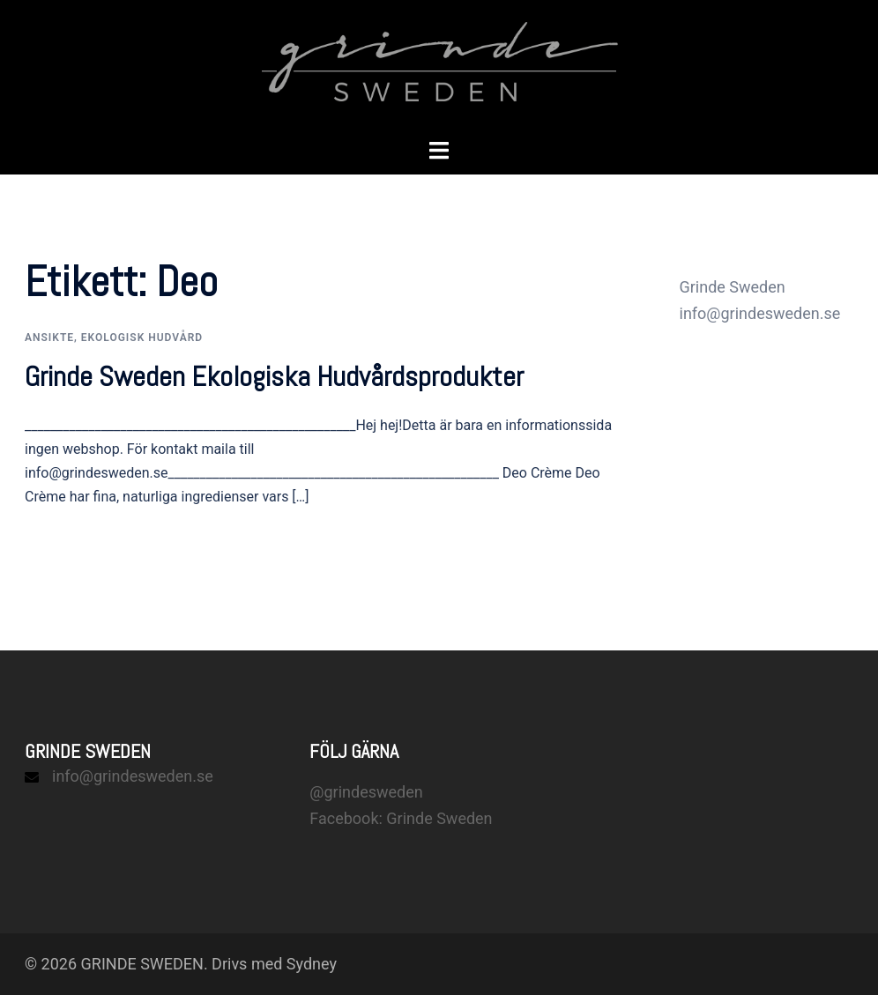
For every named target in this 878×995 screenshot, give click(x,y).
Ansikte (49, 337)
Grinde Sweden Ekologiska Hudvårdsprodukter (274, 376)
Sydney (311, 963)
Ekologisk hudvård (142, 337)
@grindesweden (365, 792)
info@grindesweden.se (132, 776)
